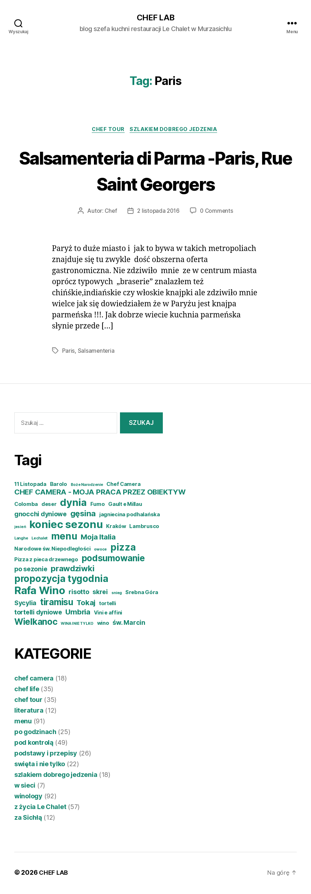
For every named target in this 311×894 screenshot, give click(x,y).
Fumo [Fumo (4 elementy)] (97, 505)
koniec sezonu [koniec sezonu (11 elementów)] (66, 525)
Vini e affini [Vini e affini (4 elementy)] (108, 614)
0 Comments (218, 212)
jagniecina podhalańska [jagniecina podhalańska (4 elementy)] (129, 516)
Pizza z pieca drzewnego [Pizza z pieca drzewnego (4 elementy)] (46, 561)
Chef (109, 212)
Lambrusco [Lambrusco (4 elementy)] (144, 527)
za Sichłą (28, 819)
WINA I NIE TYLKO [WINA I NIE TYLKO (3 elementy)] (77, 625)
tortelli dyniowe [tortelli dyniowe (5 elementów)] (38, 613)
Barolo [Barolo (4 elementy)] (58, 485)
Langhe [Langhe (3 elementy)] (21, 539)
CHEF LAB (155, 18)
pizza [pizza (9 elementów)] (123, 548)
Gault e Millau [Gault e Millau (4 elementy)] (125, 505)
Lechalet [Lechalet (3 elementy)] (39, 539)
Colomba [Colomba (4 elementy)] (26, 505)
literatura (28, 711)
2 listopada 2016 (158, 212)
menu (23, 722)
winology (28, 797)
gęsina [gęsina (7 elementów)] (83, 514)
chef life (26, 690)
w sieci (24, 786)
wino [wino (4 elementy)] (103, 624)
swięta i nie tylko (39, 765)
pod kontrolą (34, 744)
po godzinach (35, 733)
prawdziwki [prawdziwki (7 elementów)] (72, 569)
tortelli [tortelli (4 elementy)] (107, 605)
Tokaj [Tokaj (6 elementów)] (85, 603)
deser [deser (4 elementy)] (49, 505)
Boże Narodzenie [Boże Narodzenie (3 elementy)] (87, 486)
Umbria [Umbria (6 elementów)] (77, 613)
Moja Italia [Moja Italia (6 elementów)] (98, 538)
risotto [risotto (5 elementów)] (79, 593)
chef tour (107, 130)
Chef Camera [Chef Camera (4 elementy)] (123, 485)
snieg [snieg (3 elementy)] (116, 594)
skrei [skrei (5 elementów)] (100, 593)
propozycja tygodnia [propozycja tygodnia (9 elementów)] (61, 580)
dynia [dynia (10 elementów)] (73, 504)
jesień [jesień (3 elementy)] (20, 528)
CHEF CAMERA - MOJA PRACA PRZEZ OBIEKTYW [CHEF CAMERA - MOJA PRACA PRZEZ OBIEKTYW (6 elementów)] (99, 493)
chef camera (34, 679)
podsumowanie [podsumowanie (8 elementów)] (113, 559)
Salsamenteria (96, 352)
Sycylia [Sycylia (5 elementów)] (25, 604)
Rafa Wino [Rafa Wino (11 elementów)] (39, 592)
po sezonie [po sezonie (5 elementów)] (30, 570)
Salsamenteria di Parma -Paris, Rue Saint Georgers (155, 171)
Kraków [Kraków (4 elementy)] (116, 527)
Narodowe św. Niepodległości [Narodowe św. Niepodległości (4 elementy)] (52, 550)
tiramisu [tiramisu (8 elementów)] (56, 603)
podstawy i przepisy (45, 754)
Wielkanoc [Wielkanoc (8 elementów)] (35, 623)
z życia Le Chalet (40, 808)
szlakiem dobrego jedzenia (175, 130)
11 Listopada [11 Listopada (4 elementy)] (30, 485)
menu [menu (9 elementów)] (64, 537)
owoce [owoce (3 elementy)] (100, 550)
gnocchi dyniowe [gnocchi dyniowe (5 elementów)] (40, 515)
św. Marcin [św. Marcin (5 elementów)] (128, 624)
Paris (68, 352)
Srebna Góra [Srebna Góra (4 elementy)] (141, 594)
